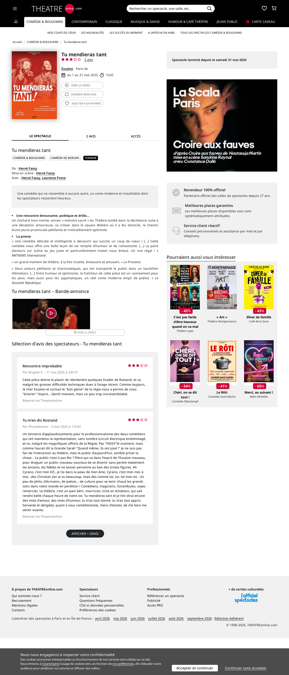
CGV (82, 642)
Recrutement (21, 637)
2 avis (88, 59)
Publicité (153, 637)
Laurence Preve (54, 178)
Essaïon (67, 68)
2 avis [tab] (91, 136)
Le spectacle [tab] (40, 136)
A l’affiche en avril (161, 33)
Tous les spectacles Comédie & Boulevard (211, 33)
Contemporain (84, 21)
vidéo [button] (109, 316)
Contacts (18, 647)
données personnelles (107, 642)
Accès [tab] (136, 136)
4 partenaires (51, 664)
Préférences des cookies (97, 647)
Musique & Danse (145, 21)
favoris (83, 103)
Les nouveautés (92, 33)
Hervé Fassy (28, 168)
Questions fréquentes (95, 637)
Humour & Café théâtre (188, 21)
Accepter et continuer (194, 668)
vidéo (77, 85)
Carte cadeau (260, 21)
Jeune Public (227, 21)
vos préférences (123, 664)
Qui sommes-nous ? (27, 632)
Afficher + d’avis (85, 531)
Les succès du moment (126, 33)
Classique (113, 21)
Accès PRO (155, 642)
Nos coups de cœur (61, 33)
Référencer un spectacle (165, 632)
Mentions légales (25, 642)
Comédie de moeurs (64, 158)
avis (80, 94)
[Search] (165, 8)
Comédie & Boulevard (44, 21)
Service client (89, 632)
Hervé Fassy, (31, 178)
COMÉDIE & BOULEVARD (29, 158)
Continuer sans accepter (246, 668)
